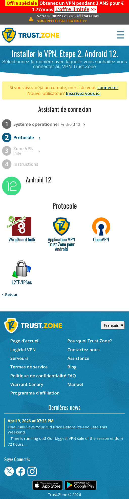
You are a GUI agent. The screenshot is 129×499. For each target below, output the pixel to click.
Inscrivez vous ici (83, 93)
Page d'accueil (24, 341)
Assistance (78, 358)
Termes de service (29, 367)
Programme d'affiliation (35, 393)
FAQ (71, 376)
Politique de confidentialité (38, 376)
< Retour (10, 294)
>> (75, 9)
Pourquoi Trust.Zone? (89, 341)
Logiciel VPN (23, 349)
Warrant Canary (26, 384)
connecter (107, 87)
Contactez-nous (83, 349)
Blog (71, 367)
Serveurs (19, 358)
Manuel (75, 384)
